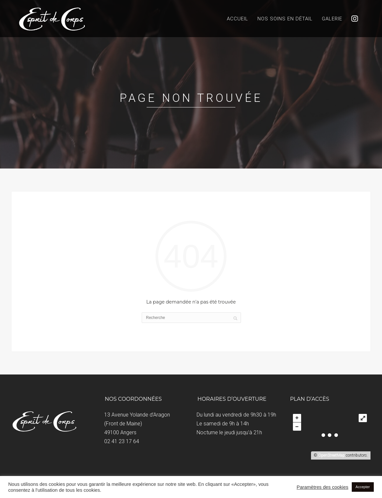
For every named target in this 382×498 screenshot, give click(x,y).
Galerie (332, 19)
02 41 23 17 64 (121, 441)
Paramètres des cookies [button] (322, 487)
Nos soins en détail (285, 19)
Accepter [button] (363, 487)
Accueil (237, 19)
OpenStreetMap (331, 455)
